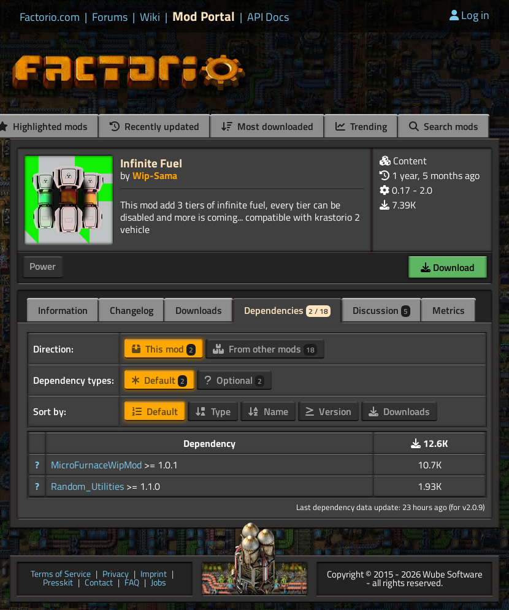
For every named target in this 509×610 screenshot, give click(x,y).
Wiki (150, 17)
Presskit (58, 583)
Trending (361, 126)
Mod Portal (203, 16)
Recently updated (154, 126)
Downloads (198, 310)
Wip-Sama (154, 175)
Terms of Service (61, 574)
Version (328, 411)
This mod (164, 348)
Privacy (115, 574)
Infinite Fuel (151, 163)
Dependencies (287, 310)
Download (448, 267)
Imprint (153, 574)
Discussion (381, 310)
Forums (110, 17)
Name (268, 411)
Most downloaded (267, 126)
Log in (469, 15)
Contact (99, 583)
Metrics (448, 310)
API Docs (268, 17)
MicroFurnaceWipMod (97, 464)
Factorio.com (50, 17)
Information (63, 310)
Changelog (131, 310)
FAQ (131, 583)
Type (213, 411)
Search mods (443, 126)
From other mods (265, 348)
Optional (234, 380)
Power (42, 266)
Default (159, 380)
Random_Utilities (88, 486)
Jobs (158, 583)
